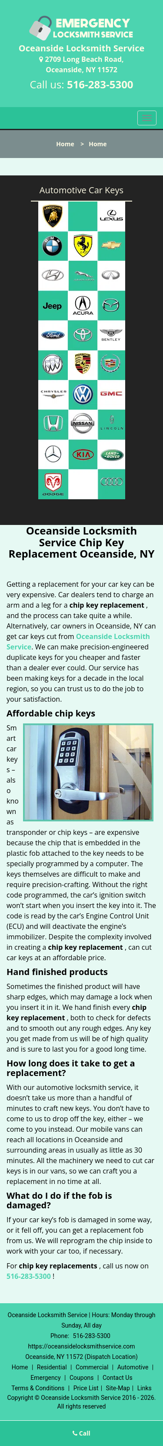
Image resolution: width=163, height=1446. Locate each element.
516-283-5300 (100, 84)
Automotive (133, 1367)
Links (144, 1388)
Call (81, 1433)
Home (65, 144)
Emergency (45, 1377)
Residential (52, 1367)
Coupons (82, 1377)
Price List (86, 1388)
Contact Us (118, 1377)
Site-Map (118, 1388)
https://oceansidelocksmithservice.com (81, 1346)
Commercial (92, 1367)
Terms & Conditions (37, 1388)
